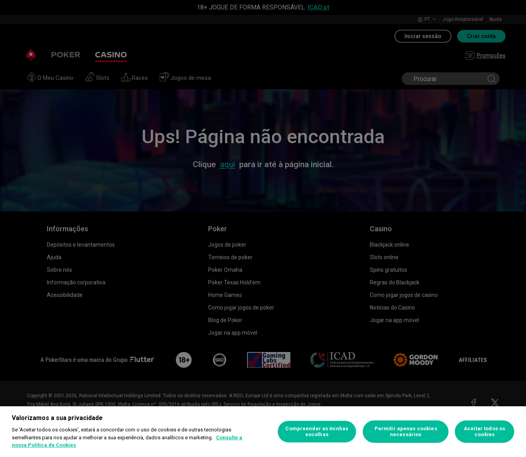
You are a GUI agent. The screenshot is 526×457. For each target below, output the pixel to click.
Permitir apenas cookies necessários (406, 432)
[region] (263, 431)
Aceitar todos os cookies (484, 432)
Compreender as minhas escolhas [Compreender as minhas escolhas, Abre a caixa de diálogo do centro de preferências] (316, 432)
